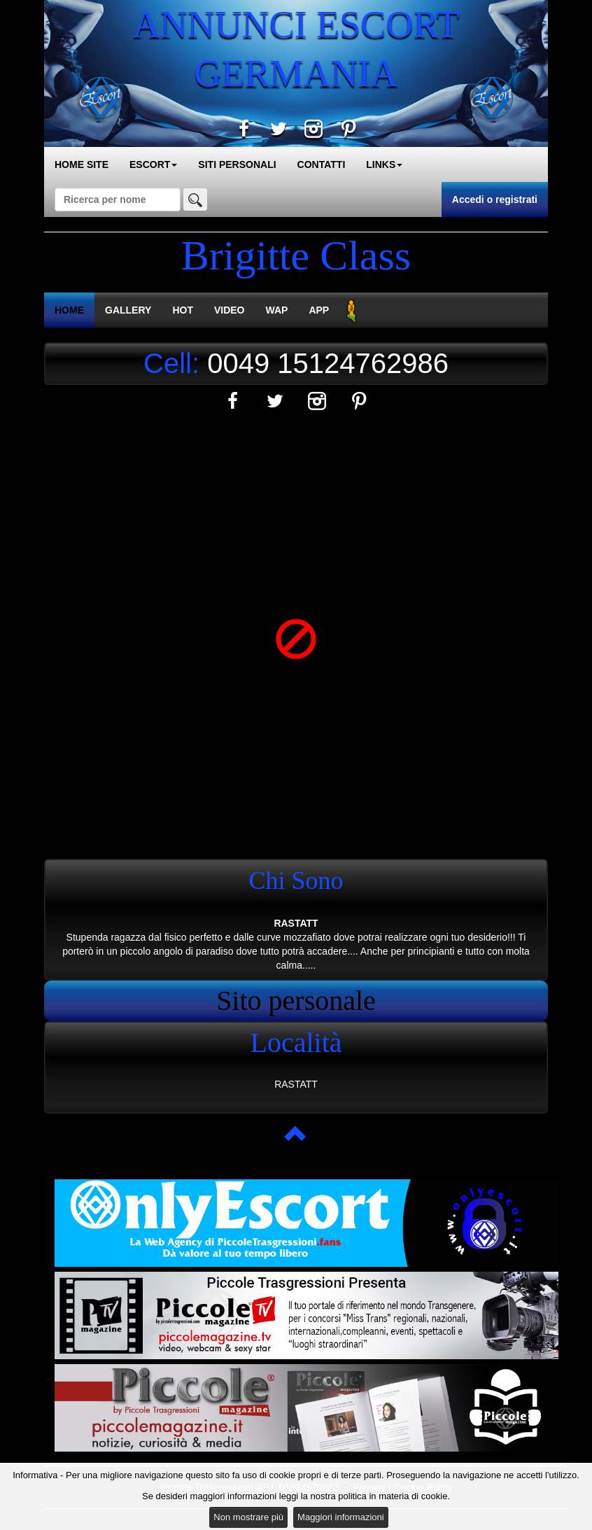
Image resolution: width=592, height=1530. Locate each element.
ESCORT (153, 164)
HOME (69, 310)
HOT (182, 310)
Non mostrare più (248, 1517)
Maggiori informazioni (340, 1517)
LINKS (384, 164)
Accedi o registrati (494, 199)
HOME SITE (81, 164)
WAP (277, 310)
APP (319, 310)
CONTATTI (321, 164)
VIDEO (229, 310)
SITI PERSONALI (237, 164)
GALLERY (128, 310)
